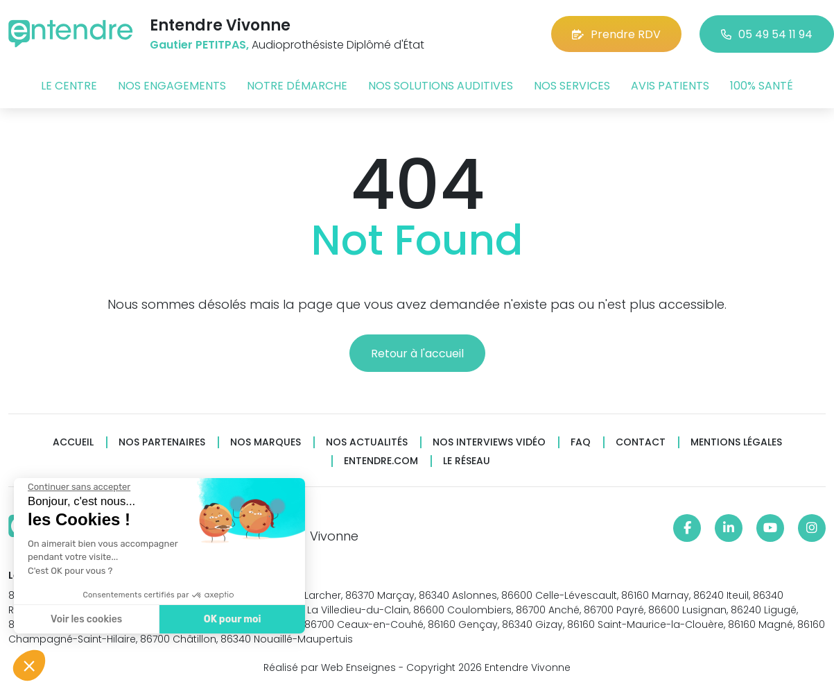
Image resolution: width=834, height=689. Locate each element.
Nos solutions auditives (440, 86)
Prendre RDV (616, 34)
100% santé (761, 86)
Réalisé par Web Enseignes (329, 667)
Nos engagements (172, 86)
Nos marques (265, 442)
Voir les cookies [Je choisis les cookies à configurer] (85, 619)
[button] (29, 665)
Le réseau (466, 461)
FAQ (581, 442)
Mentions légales (736, 442)
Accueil (73, 442)
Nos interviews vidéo (489, 442)
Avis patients (670, 86)
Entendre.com (381, 461)
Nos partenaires (162, 442)
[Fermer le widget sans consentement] (77, 487)
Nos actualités (367, 442)
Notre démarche (297, 86)
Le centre (69, 86)
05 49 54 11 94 (767, 34)
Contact (641, 442)
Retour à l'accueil (417, 353)
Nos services (572, 86)
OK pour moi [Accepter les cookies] (230, 619)
